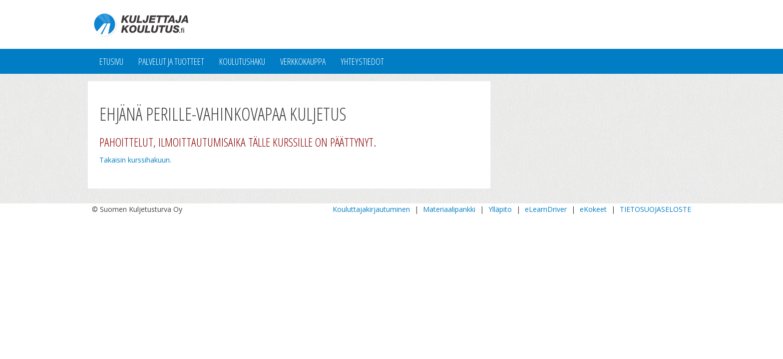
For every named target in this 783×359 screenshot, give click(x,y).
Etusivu (111, 61)
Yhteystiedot (362, 61)
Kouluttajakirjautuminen (371, 209)
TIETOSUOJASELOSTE (655, 209)
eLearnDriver (546, 209)
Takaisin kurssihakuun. (135, 160)
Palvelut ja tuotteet (171, 61)
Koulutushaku (242, 61)
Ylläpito (500, 209)
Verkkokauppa (303, 61)
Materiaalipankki (449, 209)
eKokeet (593, 209)
